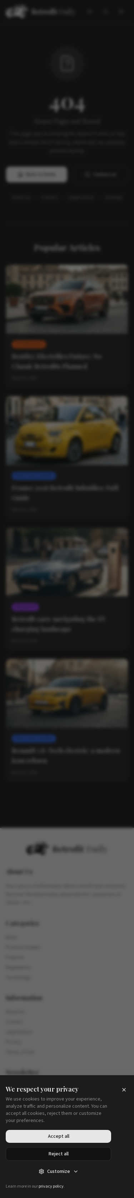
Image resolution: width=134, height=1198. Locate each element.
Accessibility (44, 1180)
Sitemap (114, 197)
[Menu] (121, 11)
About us (21, 197)
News (12, 937)
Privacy (13, 1042)
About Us (15, 1012)
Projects (15, 957)
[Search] (105, 11)
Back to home (37, 174)
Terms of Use (20, 1052)
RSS (95, 1180)
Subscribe (67, 1120)
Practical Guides (23, 947)
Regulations (18, 967)
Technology (18, 977)
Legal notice (81, 197)
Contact (49, 197)
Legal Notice (19, 1032)
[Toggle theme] (90, 11)
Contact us (100, 174)
